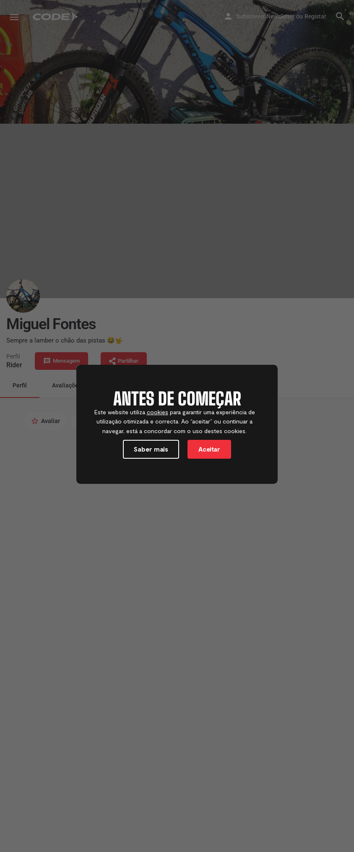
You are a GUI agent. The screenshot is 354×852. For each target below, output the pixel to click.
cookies (157, 412)
